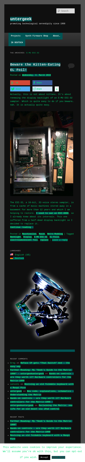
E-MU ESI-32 (40, 236)
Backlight (15, 236)
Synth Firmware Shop (36, 36)
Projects (16, 36)
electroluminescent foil (24, 239)
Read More (58, 457)
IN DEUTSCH (17, 42)
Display (27, 236)
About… (56, 36)
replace (44, 239)
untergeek (21, 19)
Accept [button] (44, 457)
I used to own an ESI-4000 (52, 212)
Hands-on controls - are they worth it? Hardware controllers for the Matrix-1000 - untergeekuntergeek (40, 401)
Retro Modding (55, 233)
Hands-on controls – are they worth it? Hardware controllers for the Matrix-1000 (42, 376)
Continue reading (21, 226)
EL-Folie (54, 236)
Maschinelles (29, 233)
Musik (42, 233)
